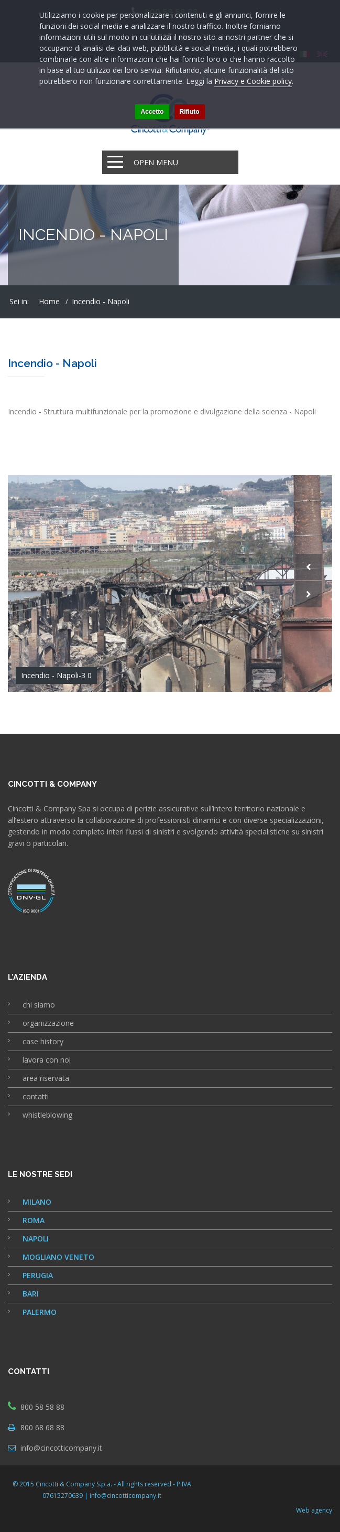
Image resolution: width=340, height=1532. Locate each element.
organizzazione (48, 1023)
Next (308, 594)
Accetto (151, 111)
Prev (308, 567)
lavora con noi (47, 1060)
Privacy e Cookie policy (253, 81)
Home (49, 301)
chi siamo (39, 1005)
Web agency (314, 1510)
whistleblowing (47, 1115)
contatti (36, 1096)
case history (43, 1041)
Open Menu (156, 162)
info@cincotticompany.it (61, 1448)
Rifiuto (190, 111)
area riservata (46, 1078)
